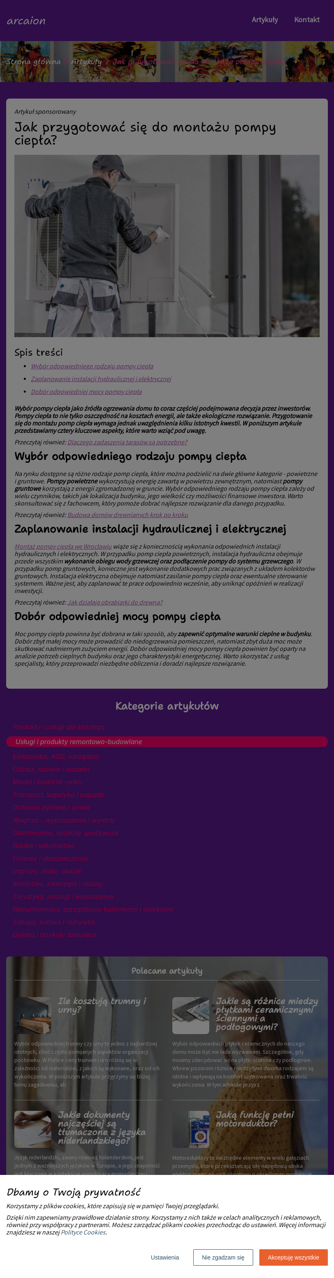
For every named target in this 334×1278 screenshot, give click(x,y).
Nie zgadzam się (223, 1257)
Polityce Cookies (83, 1233)
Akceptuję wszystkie (293, 1257)
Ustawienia (165, 1257)
